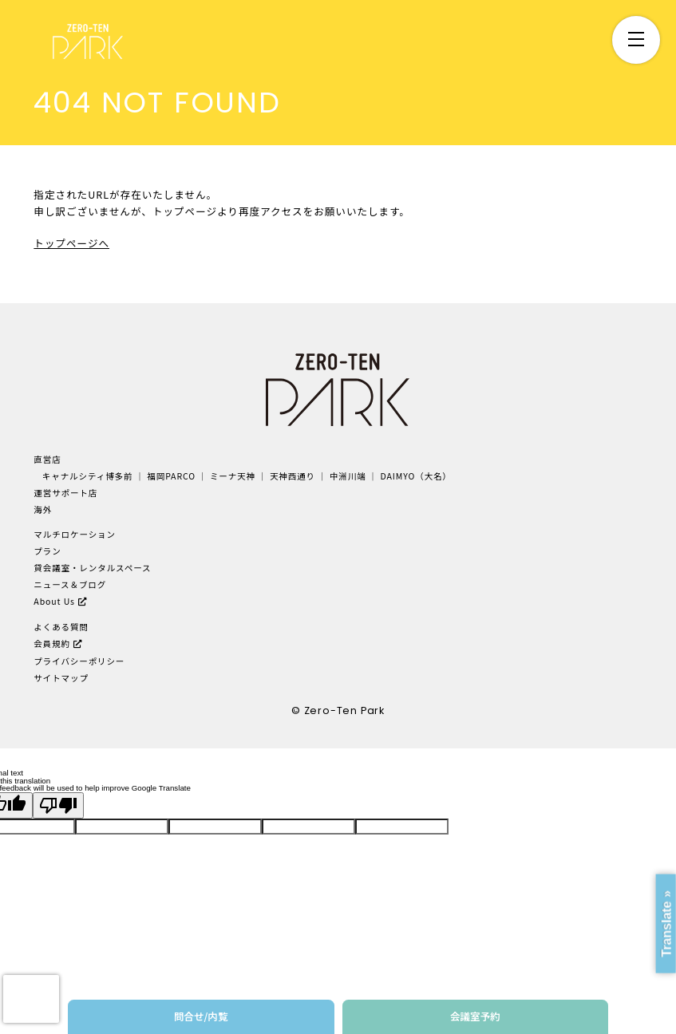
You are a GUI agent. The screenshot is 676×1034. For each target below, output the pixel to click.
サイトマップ (61, 678)
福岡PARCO (171, 476)
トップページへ (71, 243)
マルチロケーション (75, 534)
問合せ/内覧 (201, 1016)
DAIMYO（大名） (416, 476)
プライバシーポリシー (79, 661)
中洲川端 (348, 476)
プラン (47, 551)
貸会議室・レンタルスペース (92, 568)
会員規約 (52, 643)
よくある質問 (61, 627)
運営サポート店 (65, 493)
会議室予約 (475, 1016)
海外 (43, 509)
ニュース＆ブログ (70, 584)
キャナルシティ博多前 (87, 476)
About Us (54, 601)
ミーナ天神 (232, 476)
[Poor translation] (58, 805)
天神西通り (292, 476)
